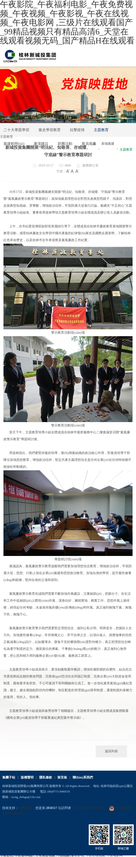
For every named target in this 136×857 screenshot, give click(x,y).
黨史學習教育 (49, 130)
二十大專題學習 (16, 130)
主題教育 (101, 130)
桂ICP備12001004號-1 (90, 808)
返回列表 (111, 751)
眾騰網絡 (24, 808)
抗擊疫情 (77, 130)
